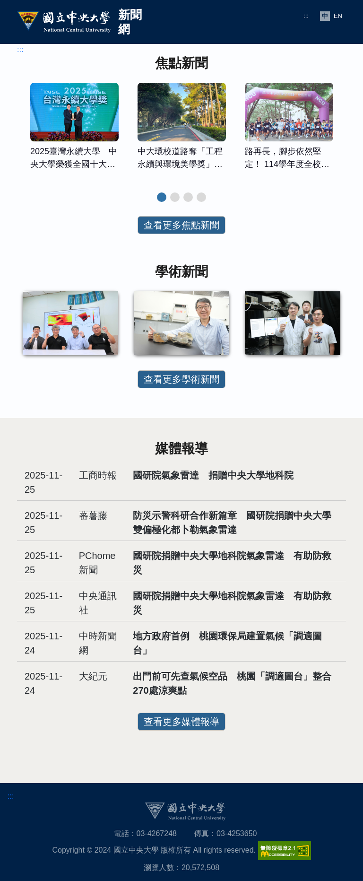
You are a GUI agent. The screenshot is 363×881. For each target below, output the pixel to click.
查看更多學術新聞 (181, 379)
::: (306, 15)
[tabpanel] (74, 131)
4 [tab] (201, 197)
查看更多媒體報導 (181, 721)
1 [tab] (161, 197)
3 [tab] (188, 197)
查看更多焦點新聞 (181, 225)
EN (338, 15)
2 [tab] (175, 197)
